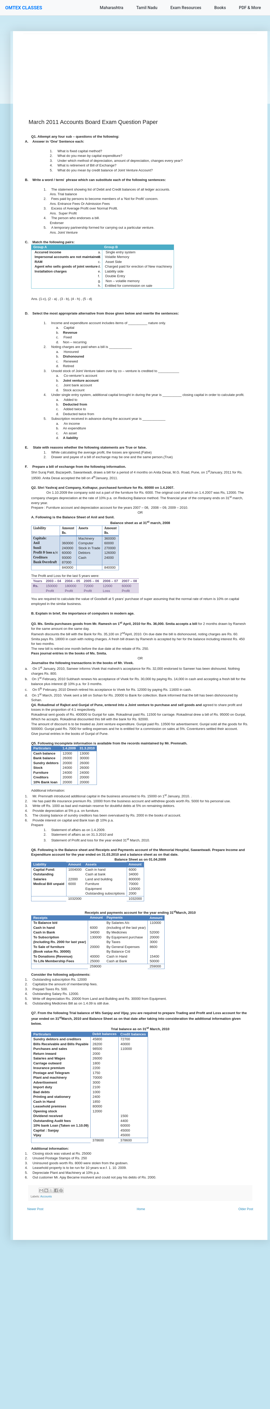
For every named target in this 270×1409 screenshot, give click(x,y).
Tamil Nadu (146, 7)
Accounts (46, 1196)
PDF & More (250, 7)
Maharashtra (111, 7)
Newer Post (35, 1209)
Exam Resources (185, 7)
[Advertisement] (140, 70)
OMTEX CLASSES (23, 7)
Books (220, 7)
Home (141, 1209)
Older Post (245, 1209)
